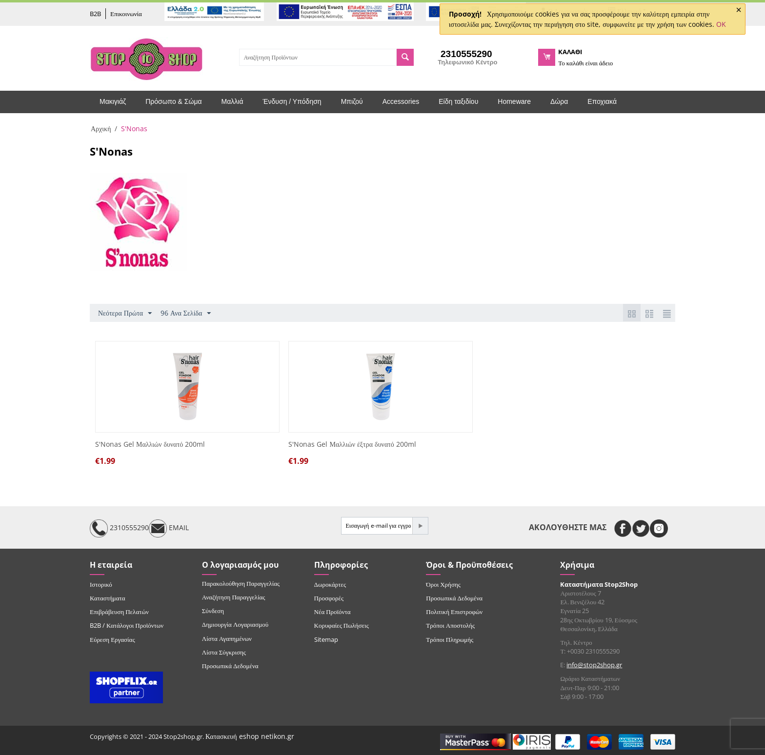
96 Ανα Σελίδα (186, 313)
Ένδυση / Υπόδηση (292, 101)
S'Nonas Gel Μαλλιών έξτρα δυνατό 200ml (352, 444)
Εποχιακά (602, 101)
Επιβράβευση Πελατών (119, 611)
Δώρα (559, 101)
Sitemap (326, 639)
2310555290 (119, 528)
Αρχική (101, 128)
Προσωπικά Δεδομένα (230, 665)
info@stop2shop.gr (594, 664)
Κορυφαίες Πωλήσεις (341, 625)
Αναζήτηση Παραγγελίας (233, 597)
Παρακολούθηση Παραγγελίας (241, 583)
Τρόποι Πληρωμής (449, 639)
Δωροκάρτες (330, 584)
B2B (95, 13)
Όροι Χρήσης (443, 584)
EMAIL (169, 528)
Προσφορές (328, 598)
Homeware (514, 101)
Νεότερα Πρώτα (125, 313)
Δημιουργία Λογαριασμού (235, 624)
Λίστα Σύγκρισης (224, 652)
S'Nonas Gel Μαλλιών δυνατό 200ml (150, 444)
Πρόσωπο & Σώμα (173, 101)
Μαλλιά (232, 101)
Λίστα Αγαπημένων (227, 638)
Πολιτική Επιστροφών (454, 611)
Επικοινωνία (126, 13)
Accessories (400, 101)
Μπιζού (352, 101)
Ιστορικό (101, 584)
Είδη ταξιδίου (458, 101)
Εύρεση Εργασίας (112, 639)
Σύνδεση (213, 610)
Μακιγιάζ (113, 101)
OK (721, 24)
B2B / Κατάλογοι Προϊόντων (126, 625)
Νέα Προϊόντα (332, 611)
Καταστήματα (107, 598)
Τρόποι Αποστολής (450, 625)
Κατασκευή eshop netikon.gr (249, 736)
